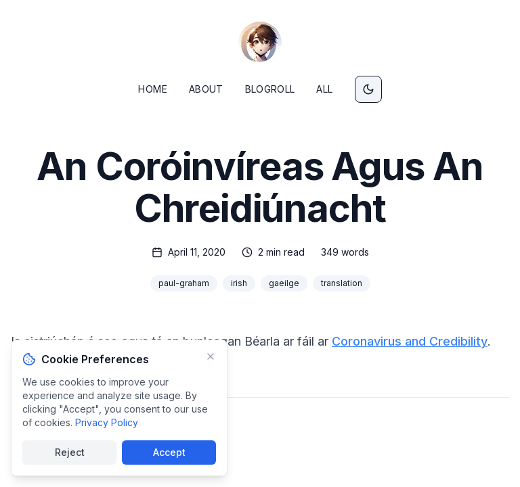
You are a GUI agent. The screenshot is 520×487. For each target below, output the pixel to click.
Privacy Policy (106, 422)
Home (152, 89)
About (206, 89)
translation (341, 283)
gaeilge (284, 283)
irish (239, 283)
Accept (169, 452)
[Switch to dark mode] (368, 89)
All (324, 89)
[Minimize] (210, 356)
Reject (70, 452)
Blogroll (270, 89)
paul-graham (183, 283)
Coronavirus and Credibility (410, 341)
